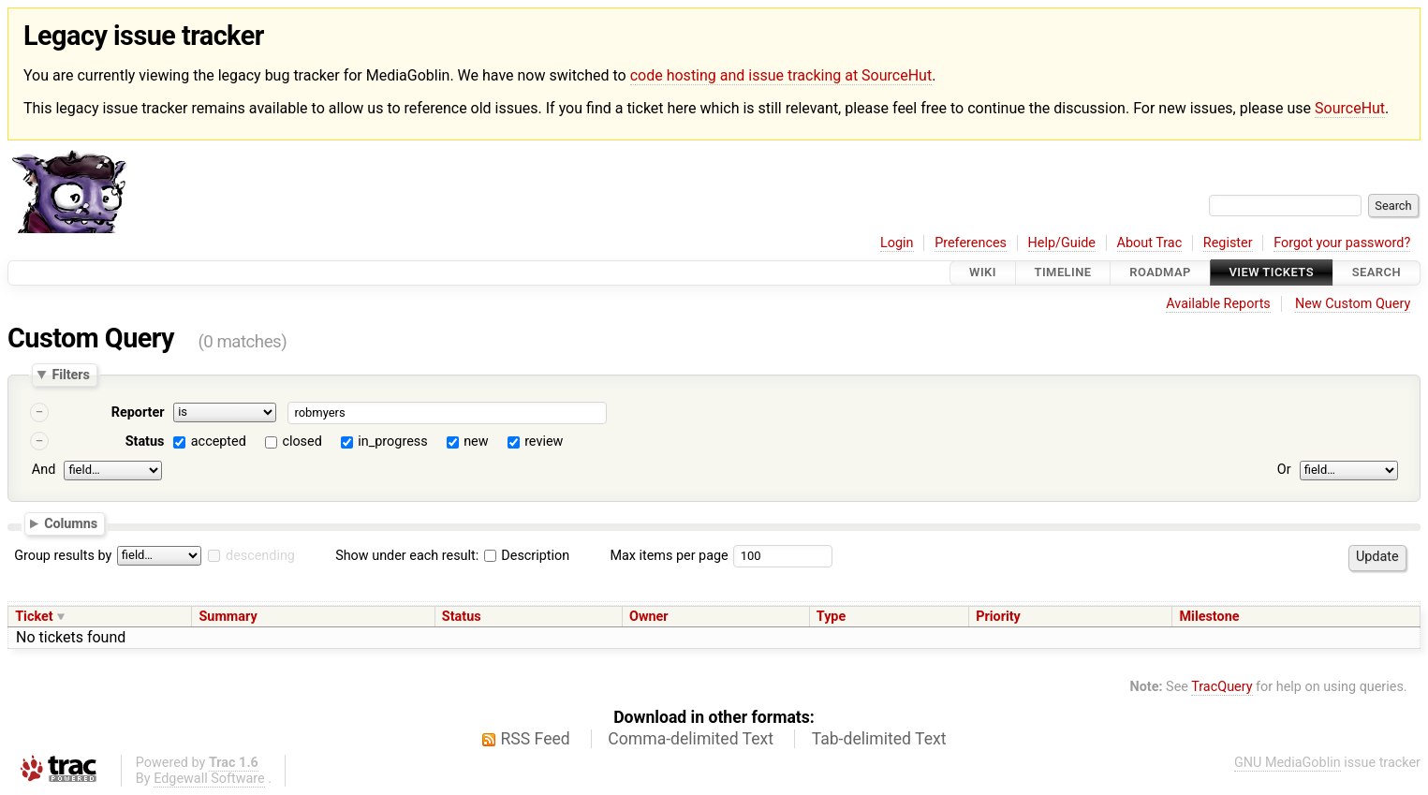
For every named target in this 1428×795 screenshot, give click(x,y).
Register (1228, 243)
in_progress (392, 441)
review (543, 441)
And (43, 470)
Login (897, 243)
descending (260, 556)
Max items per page (669, 556)
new (476, 441)
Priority (998, 617)
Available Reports (1218, 304)
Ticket (33, 617)
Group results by (62, 556)
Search (1376, 273)
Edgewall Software (209, 779)
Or (1284, 470)
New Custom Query (1352, 304)
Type (831, 617)
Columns (70, 523)
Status (145, 441)
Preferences (971, 243)
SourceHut (1350, 108)
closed (301, 441)
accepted (218, 441)
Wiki (982, 273)
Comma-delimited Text (690, 738)
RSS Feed (535, 738)
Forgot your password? (1341, 243)
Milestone (1209, 617)
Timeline (1063, 273)
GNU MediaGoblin (1287, 763)
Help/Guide (1062, 243)
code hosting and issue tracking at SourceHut (781, 75)
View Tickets (1271, 273)
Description (526, 556)
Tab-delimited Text (879, 738)
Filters (70, 374)
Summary (228, 617)
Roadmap (1160, 273)
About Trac (1150, 243)
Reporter (138, 412)
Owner (649, 617)
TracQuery (1221, 687)
